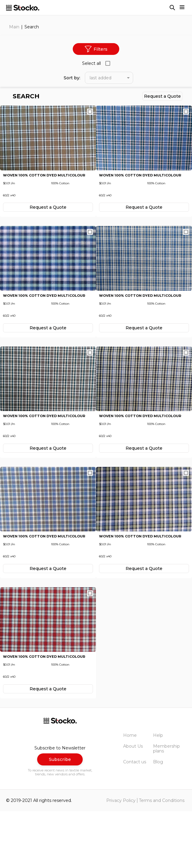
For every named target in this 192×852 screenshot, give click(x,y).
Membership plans (166, 789)
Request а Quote (162, 96)
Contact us (134, 803)
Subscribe (60, 800)
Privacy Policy (121, 841)
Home (130, 776)
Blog (158, 803)
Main (14, 27)
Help (158, 776)
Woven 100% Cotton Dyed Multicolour (44, 183)
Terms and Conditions (161, 841)
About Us (133, 787)
